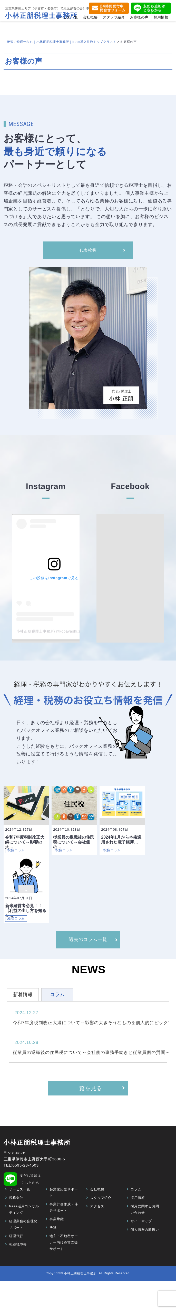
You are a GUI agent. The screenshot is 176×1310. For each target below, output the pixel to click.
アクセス (97, 1220)
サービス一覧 (19, 1203)
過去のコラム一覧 (88, 951)
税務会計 (16, 1212)
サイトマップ (141, 1235)
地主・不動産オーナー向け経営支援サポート (64, 1256)
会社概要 (97, 1203)
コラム (136, 1203)
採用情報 (138, 1212)
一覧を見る (88, 1100)
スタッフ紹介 (100, 1212)
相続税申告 (18, 1258)
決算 (53, 1241)
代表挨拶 (88, 251)
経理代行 (16, 1250)
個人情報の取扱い (145, 1243)
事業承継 (57, 1233)
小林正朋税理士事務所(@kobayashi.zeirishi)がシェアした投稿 (69, 634)
